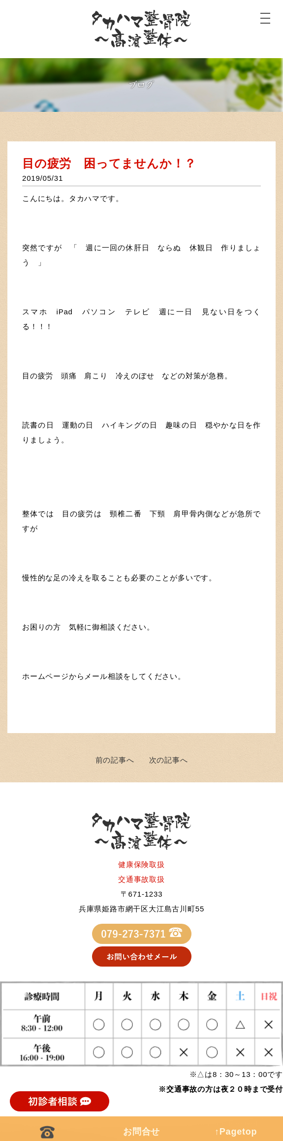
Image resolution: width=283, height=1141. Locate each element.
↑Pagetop (236, 1132)
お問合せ (141, 1132)
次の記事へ (168, 760)
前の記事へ (114, 760)
